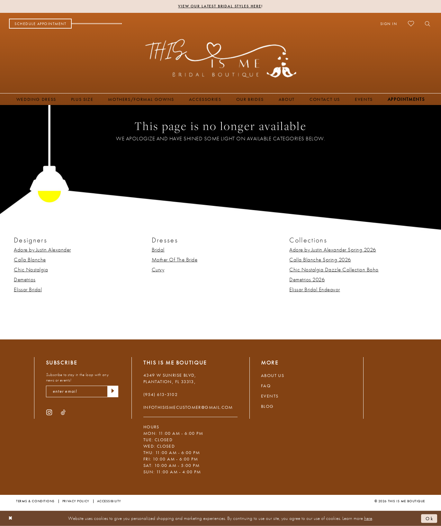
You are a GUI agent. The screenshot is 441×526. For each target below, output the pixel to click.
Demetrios (25, 279)
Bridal (158, 249)
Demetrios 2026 (307, 279)
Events (269, 396)
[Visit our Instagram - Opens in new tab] (49, 412)
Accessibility (109, 501)
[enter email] (82, 391)
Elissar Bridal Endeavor (314, 289)
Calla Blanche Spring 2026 (320, 259)
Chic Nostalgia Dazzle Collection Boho (334, 269)
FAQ (266, 386)
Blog (267, 406)
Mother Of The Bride (175, 259)
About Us (272, 375)
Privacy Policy (75, 501)
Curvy (158, 269)
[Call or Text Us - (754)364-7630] (97, 24)
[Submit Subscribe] (112, 391)
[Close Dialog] (10, 518)
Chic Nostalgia (31, 269)
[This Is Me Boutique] (221, 58)
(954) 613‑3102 (160, 394)
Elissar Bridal (28, 289)
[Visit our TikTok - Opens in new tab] (63, 412)
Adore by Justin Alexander (42, 249)
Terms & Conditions (35, 501)
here (368, 518)
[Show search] (425, 24)
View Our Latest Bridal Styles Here (219, 6)
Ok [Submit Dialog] (430, 518)
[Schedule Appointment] (40, 24)
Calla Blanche (30, 259)
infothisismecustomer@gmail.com (188, 407)
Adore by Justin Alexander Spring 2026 (332, 249)
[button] (389, 24)
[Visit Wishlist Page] (410, 24)
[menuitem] (40, 24)
